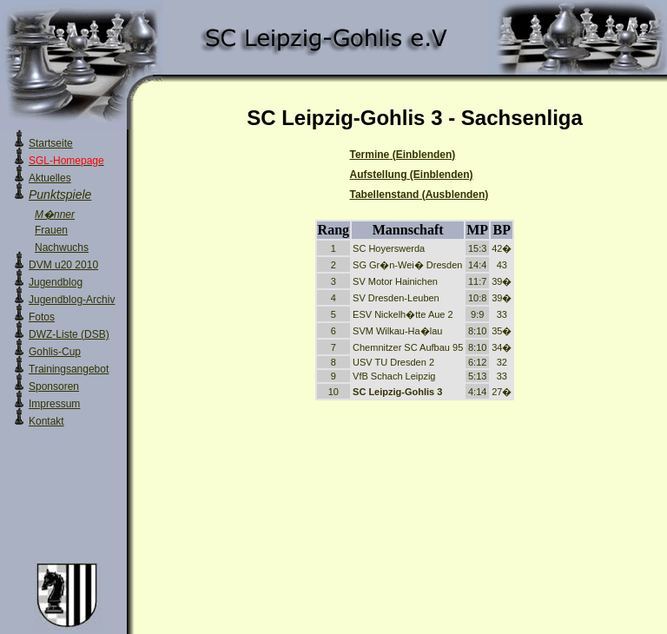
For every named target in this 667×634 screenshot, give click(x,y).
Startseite (51, 143)
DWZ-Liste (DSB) (69, 334)
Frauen (51, 230)
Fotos (42, 317)
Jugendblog (56, 282)
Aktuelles (50, 178)
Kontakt (46, 421)
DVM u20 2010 (63, 265)
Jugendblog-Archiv (72, 300)
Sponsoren (54, 386)
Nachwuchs (62, 247)
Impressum (54, 404)
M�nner (55, 214)
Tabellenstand (419, 194)
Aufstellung (411, 174)
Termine (403, 155)
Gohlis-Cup (55, 352)
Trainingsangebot (69, 369)
